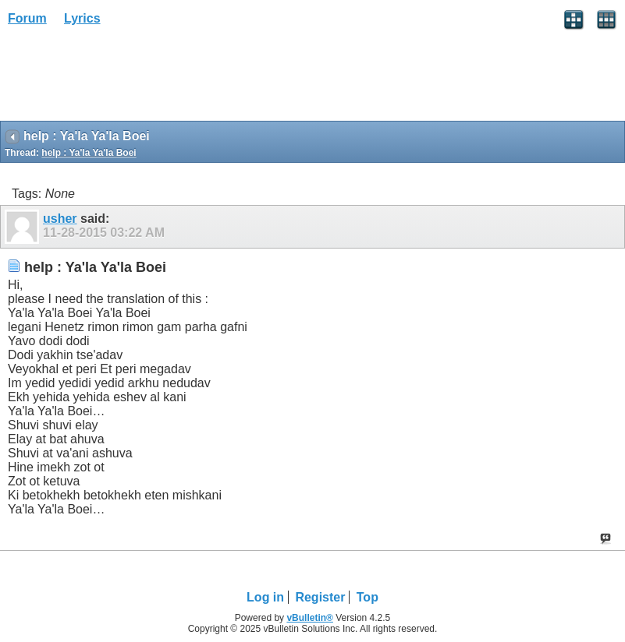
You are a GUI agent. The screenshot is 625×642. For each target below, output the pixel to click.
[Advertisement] (125, 79)
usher (60, 218)
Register (320, 597)
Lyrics (82, 18)
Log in (265, 597)
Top (367, 597)
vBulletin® (309, 617)
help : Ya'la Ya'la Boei (88, 152)
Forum (27, 18)
